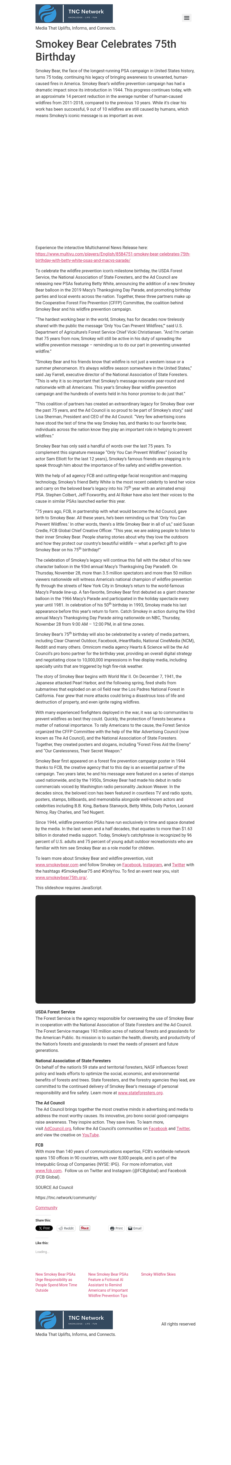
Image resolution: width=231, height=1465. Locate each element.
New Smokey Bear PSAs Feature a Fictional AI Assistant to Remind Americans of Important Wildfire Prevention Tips (108, 1285)
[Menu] (187, 18)
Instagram (152, 864)
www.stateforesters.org (140, 1092)
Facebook (131, 864)
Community (46, 1207)
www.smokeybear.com (56, 864)
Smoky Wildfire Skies (158, 1274)
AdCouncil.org (57, 1128)
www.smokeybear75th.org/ (61, 877)
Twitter (178, 864)
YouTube (90, 1134)
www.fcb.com (48, 1170)
